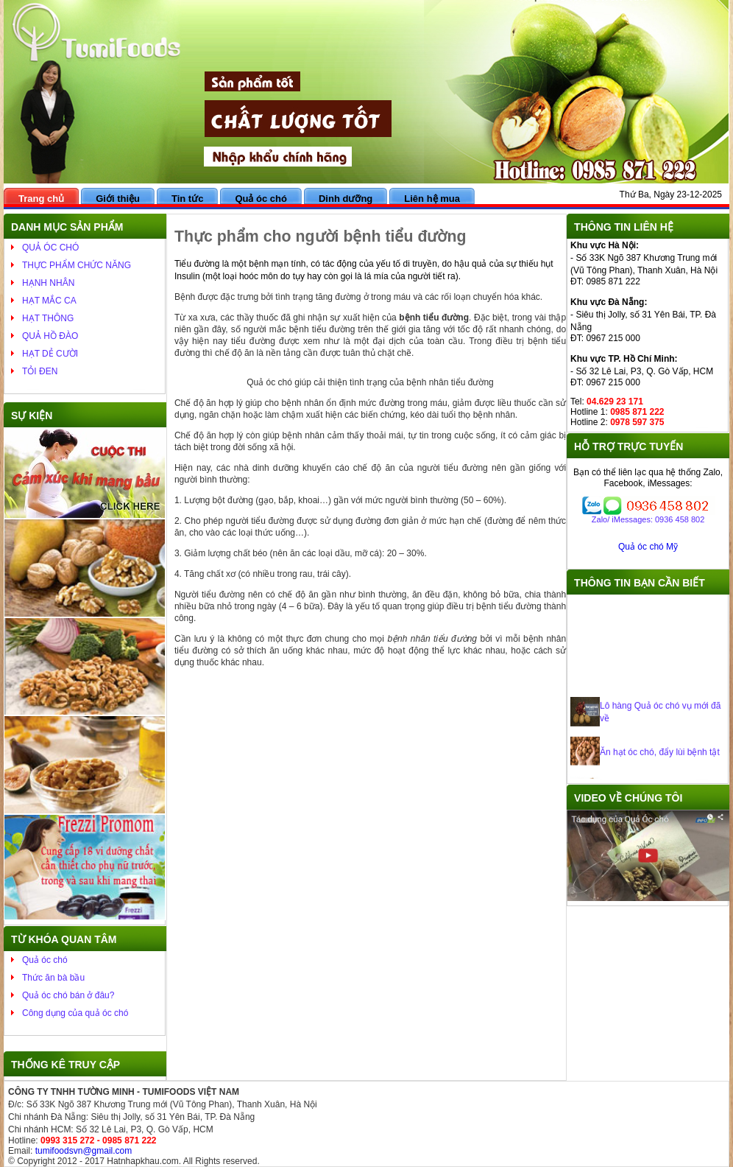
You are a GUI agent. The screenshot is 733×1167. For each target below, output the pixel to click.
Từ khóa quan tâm (63, 939)
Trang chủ (41, 198)
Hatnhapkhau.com (142, 1161)
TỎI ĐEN (39, 371)
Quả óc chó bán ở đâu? (68, 995)
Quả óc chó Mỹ (648, 547)
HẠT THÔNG (48, 318)
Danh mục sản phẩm (67, 227)
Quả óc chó (261, 198)
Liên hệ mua (432, 198)
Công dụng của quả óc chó (75, 1013)
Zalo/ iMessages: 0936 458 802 (648, 519)
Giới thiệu (118, 198)
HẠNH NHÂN (48, 283)
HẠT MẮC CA (49, 300)
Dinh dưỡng (345, 198)
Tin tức (187, 198)
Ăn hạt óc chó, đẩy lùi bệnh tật (660, 756)
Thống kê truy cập (65, 1064)
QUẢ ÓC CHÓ (50, 247)
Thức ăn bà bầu (53, 977)
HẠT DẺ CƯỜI (50, 353)
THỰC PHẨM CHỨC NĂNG (76, 265)
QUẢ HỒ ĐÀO (50, 336)
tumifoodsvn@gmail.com (83, 1151)
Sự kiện (31, 415)
